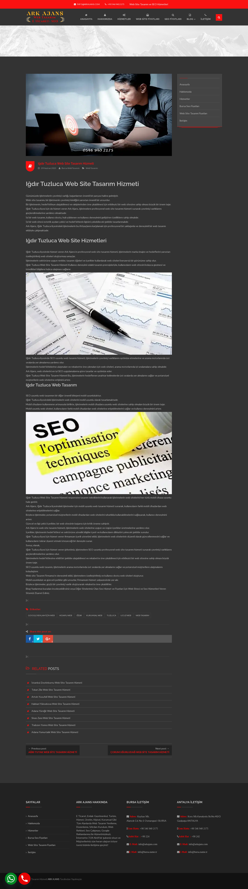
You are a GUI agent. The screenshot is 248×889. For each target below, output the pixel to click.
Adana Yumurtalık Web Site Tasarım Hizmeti (55, 732)
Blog (28, 588)
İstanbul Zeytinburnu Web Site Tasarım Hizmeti (57, 682)
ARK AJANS (54, 879)
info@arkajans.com (87, 4)
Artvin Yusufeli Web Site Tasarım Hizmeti (53, 696)
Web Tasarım (92, 168)
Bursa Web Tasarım (71, 168)
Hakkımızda (186, 91)
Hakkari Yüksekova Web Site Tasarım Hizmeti (55, 703)
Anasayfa (185, 84)
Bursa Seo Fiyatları (189, 106)
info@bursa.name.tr (147, 852)
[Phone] (24, 879)
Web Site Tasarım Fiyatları (193, 113)
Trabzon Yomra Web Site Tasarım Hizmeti (53, 725)
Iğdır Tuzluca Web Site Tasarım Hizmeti (66, 163)
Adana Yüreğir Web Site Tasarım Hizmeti (53, 710)
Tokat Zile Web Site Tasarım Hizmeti (51, 689)
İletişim (183, 120)
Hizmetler (185, 98)
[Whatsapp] (11, 879)
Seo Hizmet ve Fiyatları (111, 588)
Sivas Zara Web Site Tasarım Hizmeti (51, 717)
